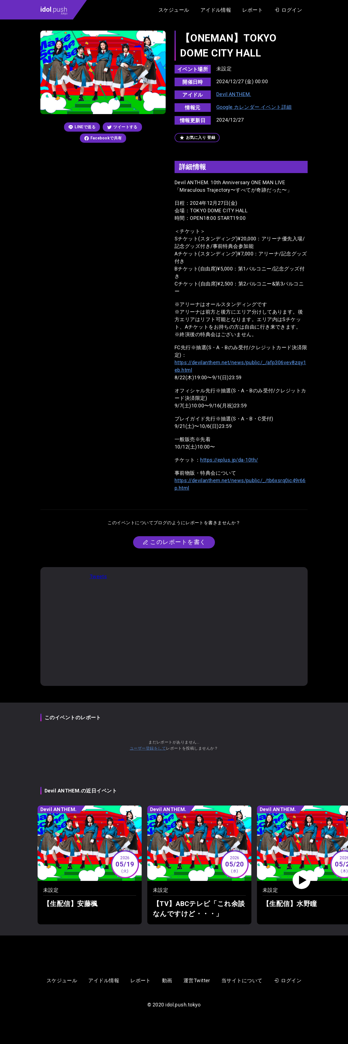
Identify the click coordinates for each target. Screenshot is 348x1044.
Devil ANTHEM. (233, 94)
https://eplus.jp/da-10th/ (229, 460)
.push (53, 10)
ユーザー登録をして (148, 748)
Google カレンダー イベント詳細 (254, 107)
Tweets (98, 576)
